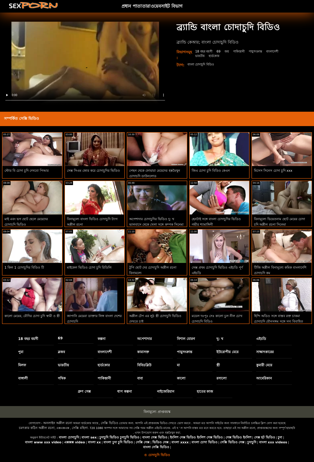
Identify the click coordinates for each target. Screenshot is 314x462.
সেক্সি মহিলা (80, 428)
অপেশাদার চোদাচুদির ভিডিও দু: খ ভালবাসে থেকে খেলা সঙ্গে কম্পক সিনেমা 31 (156, 224)
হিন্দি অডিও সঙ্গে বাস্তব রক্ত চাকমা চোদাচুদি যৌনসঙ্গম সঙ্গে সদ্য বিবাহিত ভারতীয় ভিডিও (278, 321)
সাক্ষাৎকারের (265, 352)
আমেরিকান (264, 378)
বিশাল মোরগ (186, 339)
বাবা (140, 378)
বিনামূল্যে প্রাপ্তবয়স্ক (157, 412)
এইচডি (261, 339)
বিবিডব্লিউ (144, 365)
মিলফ (22, 365)
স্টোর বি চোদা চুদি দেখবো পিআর (26, 171)
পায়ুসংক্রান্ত (259, 51)
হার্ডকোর (215, 56)
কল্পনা (101, 339)
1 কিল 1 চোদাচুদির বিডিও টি (24, 267)
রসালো (221, 378)
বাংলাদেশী (277, 51)
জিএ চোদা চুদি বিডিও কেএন (211, 171)
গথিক (62, 378)
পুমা (20, 352)
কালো (181, 378)
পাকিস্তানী (241, 51)
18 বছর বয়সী (204, 51)
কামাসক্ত (143, 352)
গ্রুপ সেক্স (84, 391)
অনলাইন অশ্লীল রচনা (57, 423)
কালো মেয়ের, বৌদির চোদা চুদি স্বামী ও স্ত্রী (32, 316)
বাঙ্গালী (23, 378)
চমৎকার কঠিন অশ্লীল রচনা (37, 428)
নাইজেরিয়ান (165, 391)
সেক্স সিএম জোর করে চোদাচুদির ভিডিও (93, 171)
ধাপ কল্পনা (124, 391)
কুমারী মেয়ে (264, 365)
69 (220, 51)
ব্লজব (61, 352)
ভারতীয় (200, 56)
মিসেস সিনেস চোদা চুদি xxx (273, 171)
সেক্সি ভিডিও (109, 423)
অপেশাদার (144, 339)
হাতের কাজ (205, 391)
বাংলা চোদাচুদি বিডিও (202, 64)
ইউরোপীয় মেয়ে (227, 352)
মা (178, 365)
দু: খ (219, 339)
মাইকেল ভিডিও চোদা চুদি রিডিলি (89, 267)
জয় (228, 51)
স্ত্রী (218, 365)
